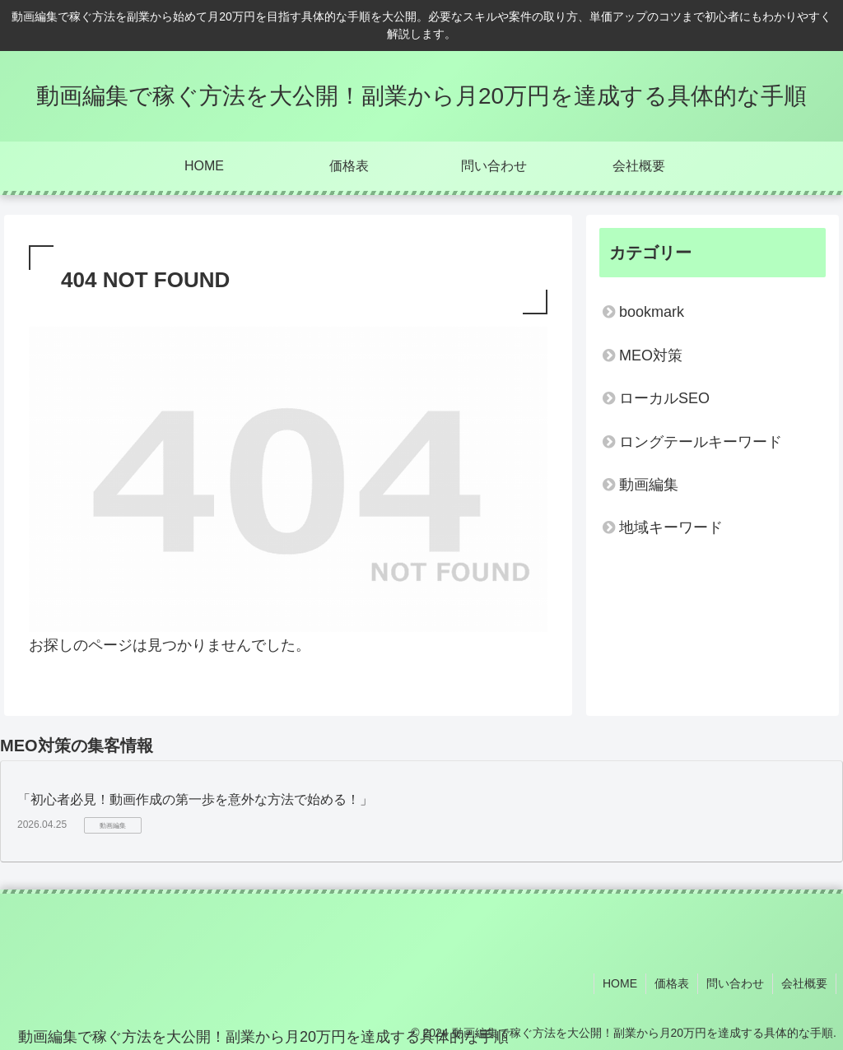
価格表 (671, 983)
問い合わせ (735, 983)
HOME (620, 983)
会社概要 (804, 983)
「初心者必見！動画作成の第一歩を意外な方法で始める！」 (195, 799)
